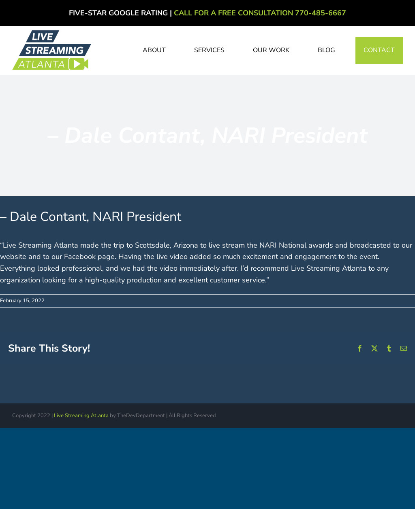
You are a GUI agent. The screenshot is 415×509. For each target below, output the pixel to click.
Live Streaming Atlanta (81, 415)
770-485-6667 (320, 13)
